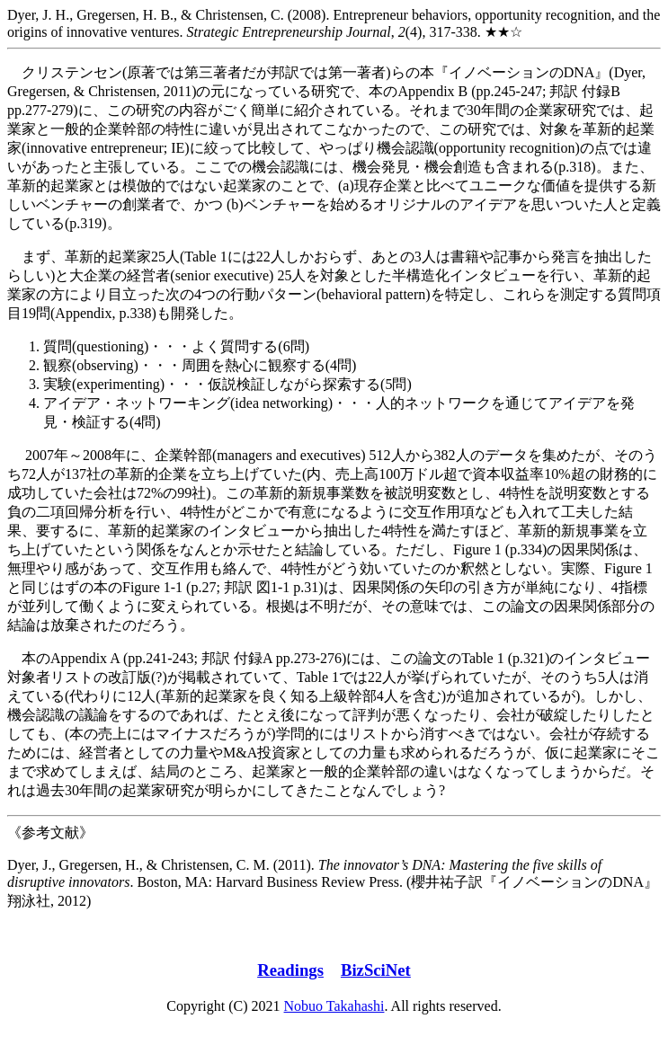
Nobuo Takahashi (334, 1006)
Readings (290, 970)
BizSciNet (376, 970)
